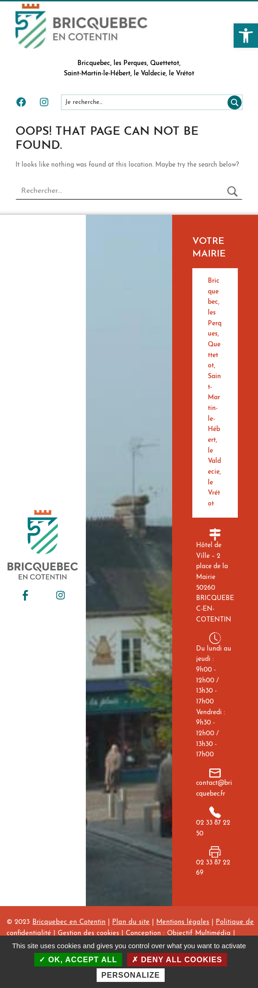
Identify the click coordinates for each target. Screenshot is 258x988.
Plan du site (131, 922)
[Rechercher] (233, 102)
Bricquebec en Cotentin (69, 922)
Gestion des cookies (88, 933)
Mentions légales (182, 922)
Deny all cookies (177, 960)
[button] (246, 35)
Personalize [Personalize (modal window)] (130, 975)
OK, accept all (78, 960)
